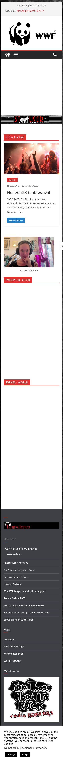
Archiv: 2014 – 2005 (14, 598)
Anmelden (9, 639)
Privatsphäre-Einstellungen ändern (24, 605)
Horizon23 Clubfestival (28, 192)
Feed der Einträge (14, 646)
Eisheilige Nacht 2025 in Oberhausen (30, 12)
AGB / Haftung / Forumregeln (20, 548)
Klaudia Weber (31, 185)
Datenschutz (14, 554)
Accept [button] (25, 754)
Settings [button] (11, 754)
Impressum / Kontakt (16, 562)
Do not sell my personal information (25, 747)
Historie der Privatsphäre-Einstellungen (26, 612)
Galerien (12, 180)
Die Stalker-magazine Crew (19, 570)
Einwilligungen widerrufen (19, 619)
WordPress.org (12, 660)
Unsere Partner (12, 584)
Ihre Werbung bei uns (16, 577)
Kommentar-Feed (14, 653)
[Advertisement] (31, 87)
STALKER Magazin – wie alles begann (24, 591)
